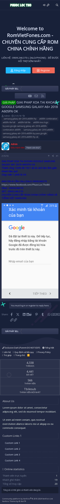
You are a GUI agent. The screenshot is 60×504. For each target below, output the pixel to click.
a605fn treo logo (40, 122)
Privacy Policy (44, 352)
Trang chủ (20, 355)
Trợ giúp (8, 355)
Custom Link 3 (12, 454)
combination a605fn (12, 129)
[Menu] (4, 5)
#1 (57, 156)
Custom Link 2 (12, 448)
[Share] (53, 156)
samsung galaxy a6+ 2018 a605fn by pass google (25, 133)
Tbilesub (30, 389)
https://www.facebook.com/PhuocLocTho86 (26, 184)
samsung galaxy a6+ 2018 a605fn (38, 129)
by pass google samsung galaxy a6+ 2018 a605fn (25, 126)
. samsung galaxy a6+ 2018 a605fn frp (20, 118)
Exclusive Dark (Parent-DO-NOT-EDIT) (21, 347)
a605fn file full (9, 122)
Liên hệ (7, 352)
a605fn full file (24, 122)
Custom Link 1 (12, 442)
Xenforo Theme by (14, 501)
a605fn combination (48, 118)
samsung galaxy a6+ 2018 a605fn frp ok (20, 137)
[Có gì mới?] (52, 5)
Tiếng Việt (48, 347)
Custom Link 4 (12, 460)
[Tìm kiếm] (57, 5)
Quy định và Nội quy (24, 352)
